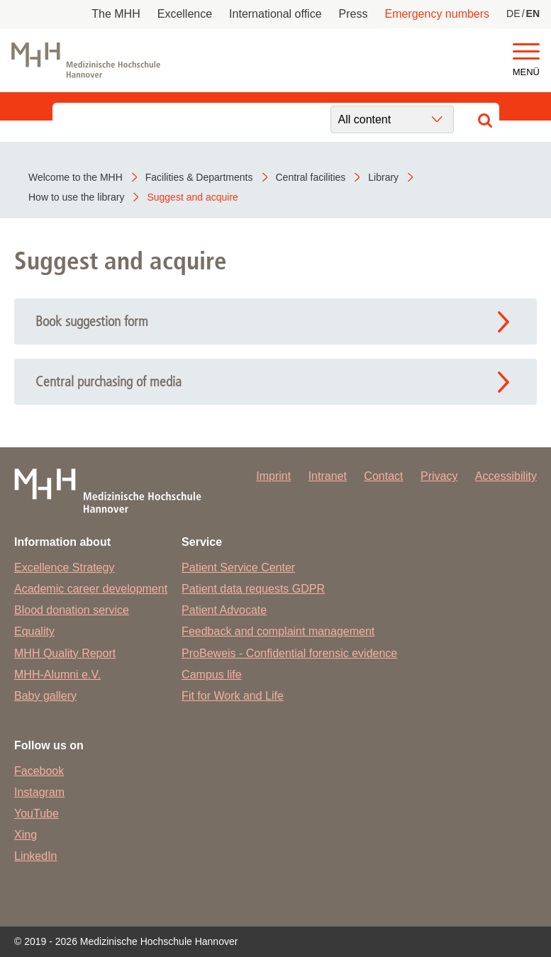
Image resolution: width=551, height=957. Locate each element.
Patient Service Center (238, 567)
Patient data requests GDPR (253, 589)
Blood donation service (71, 610)
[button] (526, 52)
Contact (383, 476)
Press (353, 14)
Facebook (39, 771)
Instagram (39, 792)
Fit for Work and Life (233, 696)
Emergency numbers (436, 14)
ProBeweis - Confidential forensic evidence (289, 653)
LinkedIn (35, 856)
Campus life (211, 674)
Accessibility (506, 476)
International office (275, 14)
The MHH (115, 14)
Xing (25, 835)
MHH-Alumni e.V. (57, 674)
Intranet (327, 476)
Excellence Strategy (64, 567)
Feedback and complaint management (278, 631)
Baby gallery (45, 696)
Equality (34, 631)
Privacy (439, 476)
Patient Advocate (224, 610)
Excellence (184, 14)
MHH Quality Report (65, 653)
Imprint (273, 476)
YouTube (36, 813)
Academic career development (90, 589)
